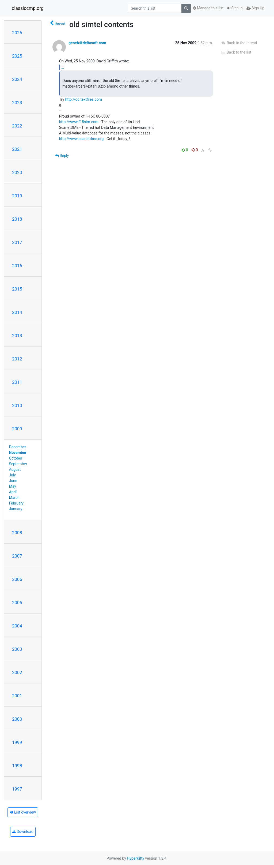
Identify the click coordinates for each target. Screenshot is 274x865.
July (12, 475)
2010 (17, 405)
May (12, 486)
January (15, 509)
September (18, 464)
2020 (17, 172)
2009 (17, 428)
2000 (17, 719)
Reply (62, 155)
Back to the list (236, 52)
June (13, 481)
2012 (17, 359)
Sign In (235, 8)
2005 (17, 602)
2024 (17, 79)
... (62, 67)
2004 (17, 626)
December (17, 447)
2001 (17, 695)
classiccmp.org (28, 8)
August (15, 469)
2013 (17, 335)
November (17, 452)
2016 (17, 265)
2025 (17, 56)
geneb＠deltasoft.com (87, 43)
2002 (17, 672)
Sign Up (255, 8)
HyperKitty (135, 858)
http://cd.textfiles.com (83, 99)
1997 (17, 789)
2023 (17, 102)
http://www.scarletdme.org (81, 139)
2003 (17, 649)
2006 (17, 579)
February (16, 503)
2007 (17, 556)
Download (22, 831)
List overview (23, 812)
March (14, 497)
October (15, 458)
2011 (17, 382)
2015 (17, 289)
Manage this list (208, 8)
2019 (17, 195)
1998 (17, 765)
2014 (17, 312)
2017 (17, 242)
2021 (17, 149)
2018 (17, 219)
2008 (17, 532)
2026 (17, 32)
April (13, 492)
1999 (17, 742)
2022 (17, 126)
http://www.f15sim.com (78, 122)
